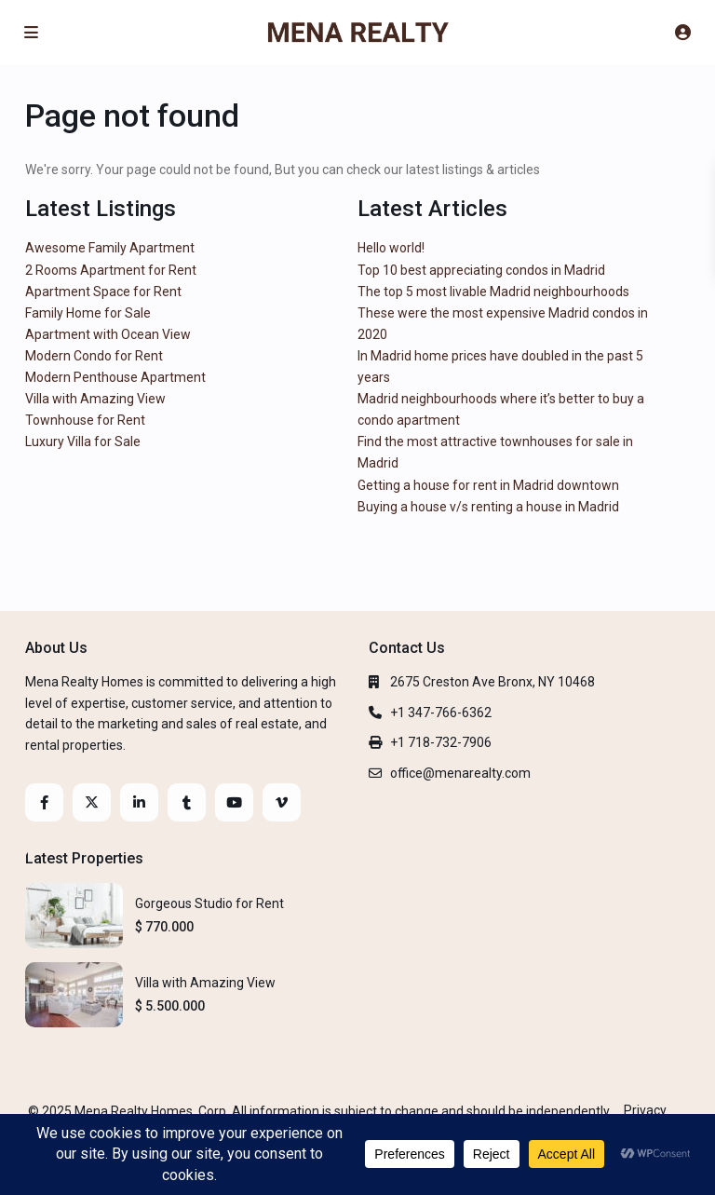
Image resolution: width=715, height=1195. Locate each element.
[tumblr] (187, 802)
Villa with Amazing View (95, 398)
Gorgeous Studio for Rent (209, 903)
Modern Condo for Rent (94, 355)
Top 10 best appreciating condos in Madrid (481, 270)
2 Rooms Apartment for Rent (110, 270)
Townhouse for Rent (85, 420)
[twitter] (92, 802)
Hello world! (391, 247)
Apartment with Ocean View (108, 334)
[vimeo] (282, 802)
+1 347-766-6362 (441, 712)
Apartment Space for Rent (103, 291)
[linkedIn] (139, 802)
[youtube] (234, 802)
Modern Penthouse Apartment (115, 377)
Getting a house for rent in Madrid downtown (488, 485)
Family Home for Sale (88, 313)
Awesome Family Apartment (110, 247)
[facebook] (44, 802)
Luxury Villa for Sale (83, 441)
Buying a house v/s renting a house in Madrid (488, 506)
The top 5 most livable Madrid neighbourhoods (493, 291)
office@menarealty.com (460, 773)
